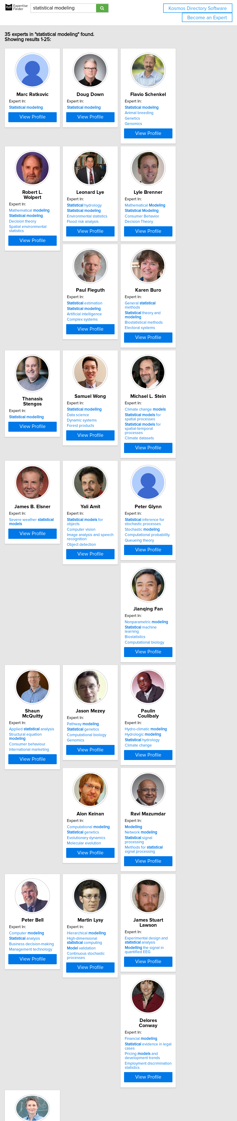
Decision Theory (172, 243)
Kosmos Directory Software (197, 8)
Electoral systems (103, 357)
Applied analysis (41, 682)
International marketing (39, 698)
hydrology (105, 226)
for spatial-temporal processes (113, 471)
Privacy (159, 1104)
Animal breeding (172, 118)
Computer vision (33, 573)
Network (104, 801)
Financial (174, 909)
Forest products (32, 470)
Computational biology (177, 584)
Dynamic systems (34, 465)
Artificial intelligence (36, 351)
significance (37, 1026)
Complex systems (34, 357)
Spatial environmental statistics (45, 243)
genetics (104, 687)
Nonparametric (179, 568)
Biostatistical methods (107, 351)
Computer (175, 796)
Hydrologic (176, 687)
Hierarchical (38, 909)
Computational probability (110, 583)
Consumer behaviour (37, 693)
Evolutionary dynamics (38, 807)
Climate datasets (102, 479)
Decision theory (32, 237)
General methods (111, 340)
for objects (44, 568)
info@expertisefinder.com (120, 1104)
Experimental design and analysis (109, 911)
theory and (114, 346)
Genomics (166, 129)
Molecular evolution (36, 812)
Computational (40, 796)
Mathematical (39, 226)
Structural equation (44, 687)
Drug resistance (32, 1041)
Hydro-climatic (179, 682)
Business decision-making (180, 807)
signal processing (112, 807)
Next (132, 1081)
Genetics (165, 123)
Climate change (108, 454)
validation (33, 925)
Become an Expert (207, 17)
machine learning (181, 573)
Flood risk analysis (104, 243)
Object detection (33, 588)
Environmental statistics (108, 237)
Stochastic (105, 577)
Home (146, 1104)
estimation (36, 340)
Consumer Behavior (175, 237)
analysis (173, 801)
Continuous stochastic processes (47, 930)
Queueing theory (102, 588)
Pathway (104, 682)
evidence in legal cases (186, 915)
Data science (30, 459)
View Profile (48, 146)
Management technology (179, 812)
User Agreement (179, 1104)
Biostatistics (168, 579)
